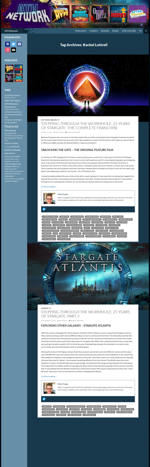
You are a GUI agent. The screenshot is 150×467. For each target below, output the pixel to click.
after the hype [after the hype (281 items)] (12, 100)
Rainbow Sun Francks (50, 230)
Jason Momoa (97, 222)
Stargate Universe (77, 236)
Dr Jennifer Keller (110, 219)
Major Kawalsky (49, 228)
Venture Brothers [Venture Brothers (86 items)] (18, 171)
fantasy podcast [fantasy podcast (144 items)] (11, 122)
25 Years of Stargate (50, 216)
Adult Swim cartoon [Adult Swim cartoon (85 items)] (10, 97)
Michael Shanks (63, 228)
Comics (93, 31)
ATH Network (11, 31)
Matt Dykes (59, 132)
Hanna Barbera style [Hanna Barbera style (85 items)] (10, 135)
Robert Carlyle (102, 230)
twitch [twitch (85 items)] (18, 166)
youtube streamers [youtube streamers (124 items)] (11, 181)
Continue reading (49, 186)
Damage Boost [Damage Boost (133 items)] (16, 112)
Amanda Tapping (92, 216)
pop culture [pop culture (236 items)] (10, 153)
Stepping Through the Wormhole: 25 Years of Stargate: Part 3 (85, 313)
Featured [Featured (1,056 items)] (11, 126)
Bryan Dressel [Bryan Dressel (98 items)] (9, 109)
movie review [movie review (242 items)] (11, 143)
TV (140, 31)
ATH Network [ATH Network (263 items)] (11, 103)
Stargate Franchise (119, 233)
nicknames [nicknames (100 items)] (8, 147)
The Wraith (122, 236)
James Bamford (71, 222)
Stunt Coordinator (94, 236)
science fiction (65, 233)
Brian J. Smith (118, 216)
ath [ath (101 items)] (20, 101)
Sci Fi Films (45, 120)
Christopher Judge (49, 219)
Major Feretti (115, 225)
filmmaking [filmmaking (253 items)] (10, 130)
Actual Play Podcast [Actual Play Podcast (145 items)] (12, 95)
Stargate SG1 (62, 236)
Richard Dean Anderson (70, 230)
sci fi (55, 233)
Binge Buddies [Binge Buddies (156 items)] (10, 107)
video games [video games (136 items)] (9, 176)
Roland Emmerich (117, 230)
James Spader (84, 222)
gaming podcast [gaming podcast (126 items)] (10, 133)
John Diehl (47, 225)
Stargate (53, 120)
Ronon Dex (47, 233)
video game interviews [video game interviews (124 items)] (13, 174)
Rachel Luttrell (112, 228)
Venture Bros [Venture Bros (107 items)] (9, 171)
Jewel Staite (110, 222)
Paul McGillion (97, 228)
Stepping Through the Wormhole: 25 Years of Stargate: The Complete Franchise (85, 125)
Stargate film (104, 233)
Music (115, 31)
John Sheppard (59, 225)
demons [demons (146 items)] (14, 114)
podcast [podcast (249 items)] (15, 146)
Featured (46, 222)
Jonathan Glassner (74, 225)
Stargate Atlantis (90, 233)
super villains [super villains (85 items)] (16, 161)
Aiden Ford (64, 216)
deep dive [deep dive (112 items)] (8, 115)
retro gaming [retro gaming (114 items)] (9, 156)
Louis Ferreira (102, 225)
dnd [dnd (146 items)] (6, 117)
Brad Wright (105, 216)
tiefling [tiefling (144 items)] (7, 166)
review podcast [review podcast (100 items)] (9, 159)
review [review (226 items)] (17, 156)
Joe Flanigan (122, 222)
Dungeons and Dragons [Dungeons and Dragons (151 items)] (13, 120)
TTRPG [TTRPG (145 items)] (13, 166)
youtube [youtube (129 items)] (21, 179)
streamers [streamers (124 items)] (8, 161)
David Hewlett (75, 219)
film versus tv (58, 222)
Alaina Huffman (77, 216)
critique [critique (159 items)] (8, 112)
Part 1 (87, 228)
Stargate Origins (49, 236)
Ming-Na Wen (77, 228)
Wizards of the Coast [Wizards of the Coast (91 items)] (11, 179)
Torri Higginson (64, 239)
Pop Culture (129, 31)
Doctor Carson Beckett (92, 219)
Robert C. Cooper (87, 230)
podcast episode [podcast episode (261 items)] (13, 149)
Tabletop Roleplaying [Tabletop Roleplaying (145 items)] (13, 164)
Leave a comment (73, 132)
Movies (105, 31)
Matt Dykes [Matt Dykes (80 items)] (20, 135)
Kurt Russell (88, 225)
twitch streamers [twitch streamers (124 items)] (11, 169)
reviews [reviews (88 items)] (16, 159)
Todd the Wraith (49, 239)
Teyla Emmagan (109, 236)
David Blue (63, 219)
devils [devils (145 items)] (20, 114)
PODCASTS (80, 31)
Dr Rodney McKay (126, 219)
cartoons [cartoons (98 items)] (16, 109)
